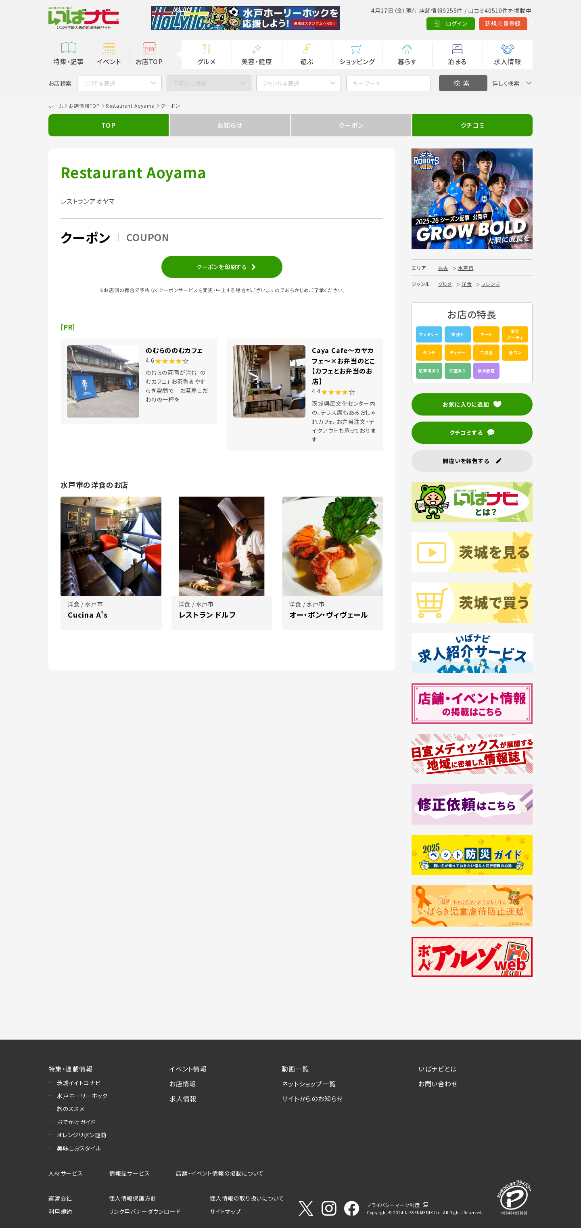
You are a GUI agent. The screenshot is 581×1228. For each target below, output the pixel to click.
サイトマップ (225, 1211)
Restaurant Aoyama (130, 105)
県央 (443, 267)
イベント (109, 61)
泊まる (457, 61)
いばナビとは (437, 1068)
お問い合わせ (438, 1083)
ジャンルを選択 (281, 83)
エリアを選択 (99, 83)
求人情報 (507, 61)
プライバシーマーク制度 (393, 1204)
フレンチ (490, 283)
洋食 (467, 283)
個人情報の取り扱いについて (247, 1198)
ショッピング (357, 61)
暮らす (407, 61)
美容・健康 (256, 61)
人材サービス (65, 1173)
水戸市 (465, 267)
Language (512, 23)
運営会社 (60, 1198)
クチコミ (472, 125)
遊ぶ (306, 61)
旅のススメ (71, 1109)
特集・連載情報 (70, 1068)
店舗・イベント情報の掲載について (220, 1173)
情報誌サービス (129, 1173)
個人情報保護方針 (133, 1198)
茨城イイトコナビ (78, 1083)
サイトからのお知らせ (312, 1098)
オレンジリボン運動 (82, 1135)
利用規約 (60, 1211)
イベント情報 (188, 1068)
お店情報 (182, 1083)
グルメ (206, 61)
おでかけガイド (76, 1122)
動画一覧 (295, 1068)
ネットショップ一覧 (309, 1083)
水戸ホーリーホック (82, 1096)
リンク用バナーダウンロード (144, 1211)
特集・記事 (68, 61)
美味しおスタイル (79, 1148)
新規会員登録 (464, 23)
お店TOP (149, 61)
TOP (108, 125)
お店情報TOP (84, 105)
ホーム (55, 105)
